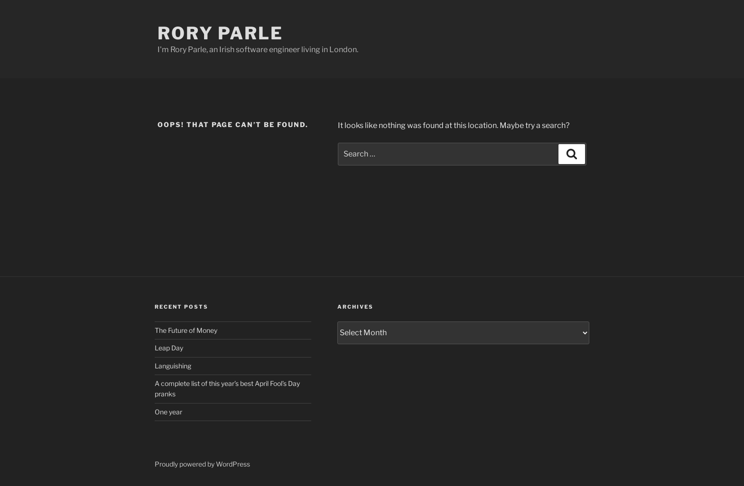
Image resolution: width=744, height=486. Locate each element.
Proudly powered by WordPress (202, 464)
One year (168, 412)
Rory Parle (220, 33)
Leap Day (169, 348)
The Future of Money (186, 330)
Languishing (173, 366)
